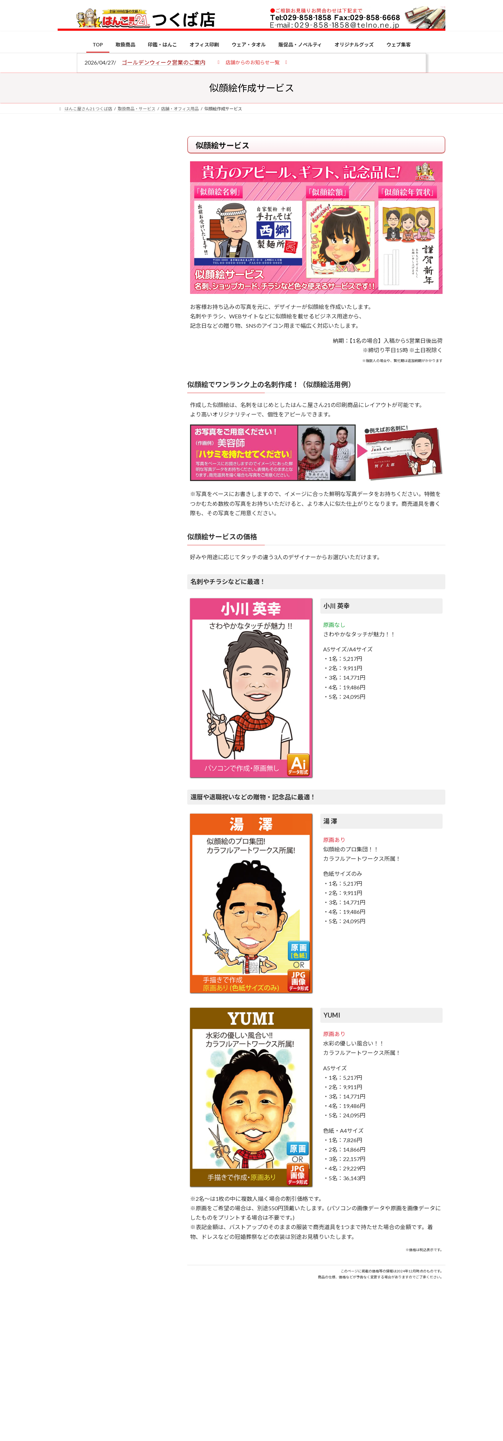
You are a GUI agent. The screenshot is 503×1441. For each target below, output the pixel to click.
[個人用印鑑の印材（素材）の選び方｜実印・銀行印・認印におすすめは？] (71, 545)
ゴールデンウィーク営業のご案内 (163, 62)
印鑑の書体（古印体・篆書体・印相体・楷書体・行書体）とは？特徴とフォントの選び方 (111, 270)
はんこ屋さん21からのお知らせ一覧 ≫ (115, 295)
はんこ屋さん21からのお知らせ (113, 182)
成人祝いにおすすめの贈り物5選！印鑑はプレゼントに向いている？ (125, 685)
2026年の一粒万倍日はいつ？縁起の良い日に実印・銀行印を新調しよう (126, 730)
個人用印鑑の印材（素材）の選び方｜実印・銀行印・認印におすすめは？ (125, 544)
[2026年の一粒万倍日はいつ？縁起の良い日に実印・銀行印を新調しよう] (71, 731)
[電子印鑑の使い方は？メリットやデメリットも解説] (71, 590)
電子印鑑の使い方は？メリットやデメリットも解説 (125, 585)
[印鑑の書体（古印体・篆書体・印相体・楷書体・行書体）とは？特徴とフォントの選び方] (71, 632)
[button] (252, 62)
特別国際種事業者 (111, 498)
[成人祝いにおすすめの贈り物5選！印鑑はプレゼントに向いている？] (71, 686)
